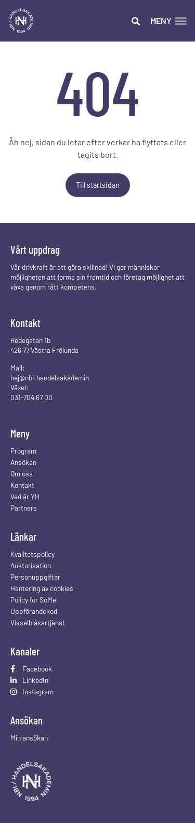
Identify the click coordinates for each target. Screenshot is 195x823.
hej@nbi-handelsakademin (49, 377)
